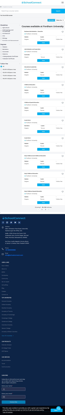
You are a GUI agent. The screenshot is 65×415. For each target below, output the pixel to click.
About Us (4, 269)
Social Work (27, 120)
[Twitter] (11, 222)
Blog (3, 288)
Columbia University (7, 325)
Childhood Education (29, 84)
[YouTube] (15, 222)
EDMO (3, 272)
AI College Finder (6, 348)
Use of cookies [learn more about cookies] (7, 412)
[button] (58, 408)
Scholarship (5, 275)
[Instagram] (7, 222)
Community (5, 278)
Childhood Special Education (31, 102)
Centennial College (7, 321)
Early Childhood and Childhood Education (35, 155)
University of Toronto (7, 311)
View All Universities (8, 335)
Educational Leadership (30, 67)
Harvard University (7, 301)
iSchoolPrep (5, 285)
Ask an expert (5, 281)
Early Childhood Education (31, 173)
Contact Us (5, 294)
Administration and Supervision (32, 49)
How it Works (5, 265)
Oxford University (6, 304)
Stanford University (7, 308)
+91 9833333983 (10, 250)
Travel (3, 363)
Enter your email (7, 393)
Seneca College (6, 328)
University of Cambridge (8, 314)
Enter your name (7, 386)
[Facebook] (3, 222)
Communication (6, 366)
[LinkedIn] (19, 222)
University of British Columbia (9, 331)
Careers (4, 291)
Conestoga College (7, 318)
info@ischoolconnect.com (14, 255)
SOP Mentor (5, 351)
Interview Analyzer (7, 344)
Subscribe (13, 402)
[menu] (63, 2)
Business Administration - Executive (33, 31)
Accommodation (6, 360)
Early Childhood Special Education (33, 191)
